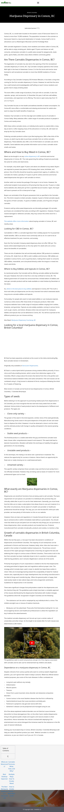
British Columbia (32, 12)
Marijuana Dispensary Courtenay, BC (23, 320)
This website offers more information (16, 221)
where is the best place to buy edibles (19, 289)
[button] (38, 2)
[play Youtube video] (32, 643)
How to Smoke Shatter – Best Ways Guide (11, 791)
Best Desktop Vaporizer (4, 776)
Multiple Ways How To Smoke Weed (11, 778)
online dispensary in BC (32, 156)
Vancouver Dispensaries (30, 366)
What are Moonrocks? (4, 764)
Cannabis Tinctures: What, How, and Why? (11, 766)
